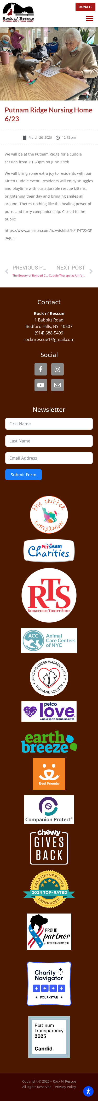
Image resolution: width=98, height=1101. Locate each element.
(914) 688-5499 (49, 333)
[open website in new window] (85, 7)
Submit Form (23, 475)
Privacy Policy (65, 1086)
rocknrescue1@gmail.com (49, 339)
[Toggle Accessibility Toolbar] (88, 1091)
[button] (89, 18)
